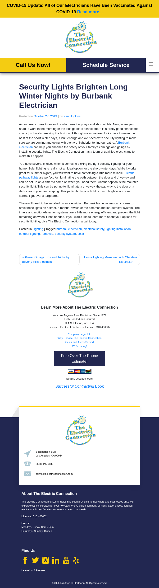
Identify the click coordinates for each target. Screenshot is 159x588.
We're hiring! (79, 346)
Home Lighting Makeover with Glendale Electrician (110, 259)
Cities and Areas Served (79, 342)
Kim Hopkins (72, 116)
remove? (47, 233)
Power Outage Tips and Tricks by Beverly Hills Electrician (46, 259)
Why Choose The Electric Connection (80, 338)
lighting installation (118, 229)
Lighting (37, 229)
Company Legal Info (79, 334)
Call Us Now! (33, 65)
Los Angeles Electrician (72, 583)
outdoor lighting (29, 233)
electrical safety (94, 229)
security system (65, 233)
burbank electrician (69, 229)
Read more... (90, 11)
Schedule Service (106, 65)
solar (80, 233)
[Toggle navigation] (151, 64)
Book (79, 386)
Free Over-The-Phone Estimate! (79, 358)
